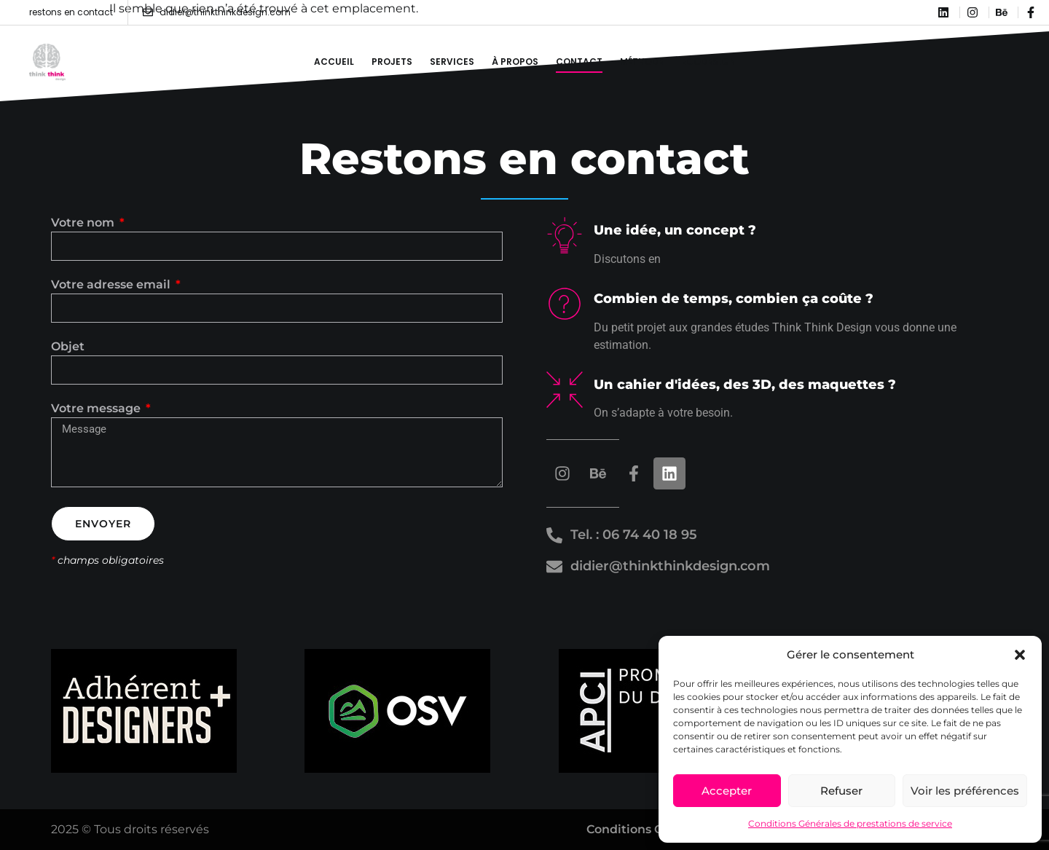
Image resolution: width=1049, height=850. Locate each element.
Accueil (334, 61)
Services (452, 61)
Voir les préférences (965, 791)
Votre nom (84, 223)
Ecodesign (708, 61)
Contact (579, 61)
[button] (1020, 655)
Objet (68, 347)
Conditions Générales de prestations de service (850, 823)
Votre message (97, 409)
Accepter (727, 791)
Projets (392, 61)
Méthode (642, 61)
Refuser (841, 791)
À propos (515, 61)
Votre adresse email (112, 285)
